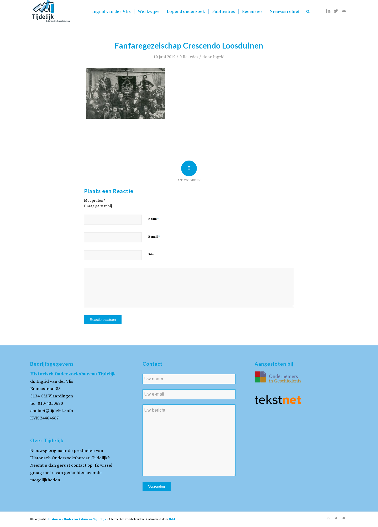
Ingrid (219, 57)
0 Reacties (189, 57)
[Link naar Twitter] (336, 11)
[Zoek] (308, 11)
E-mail (154, 237)
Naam (153, 219)
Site (151, 254)
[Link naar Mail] (344, 11)
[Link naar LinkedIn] (328, 11)
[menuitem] (111, 11)
